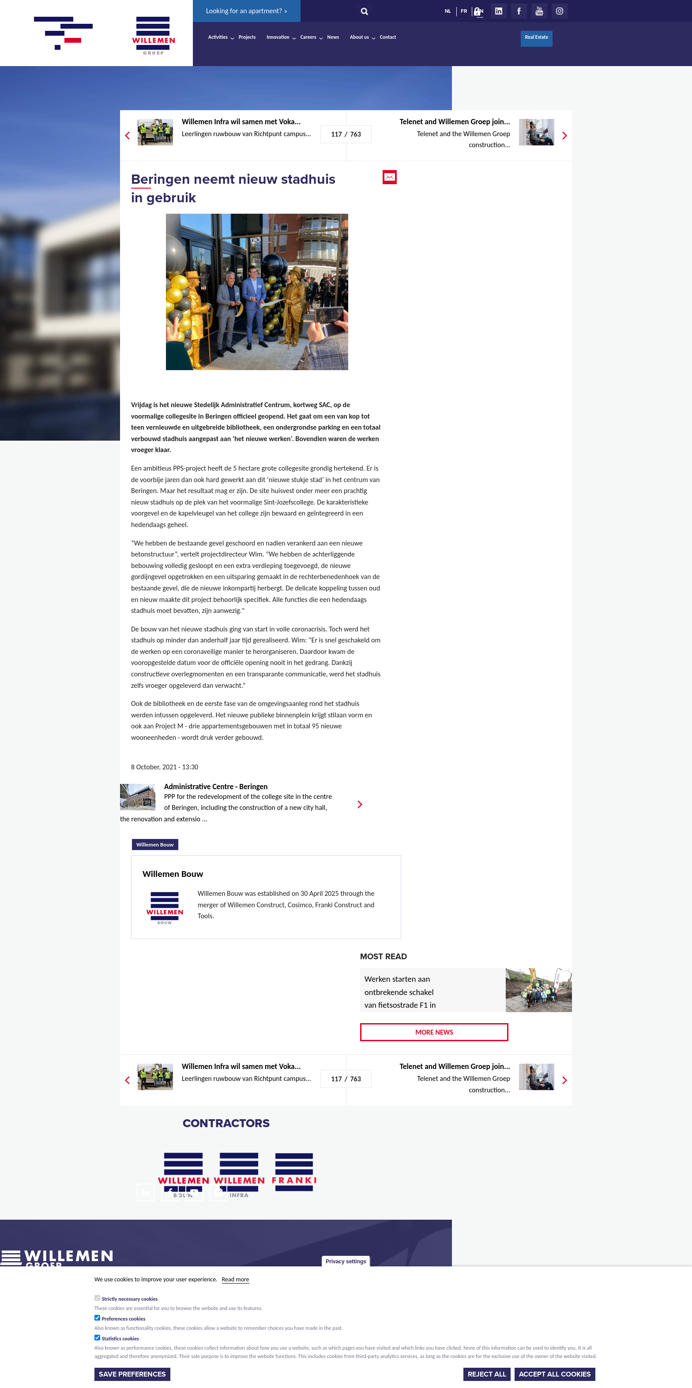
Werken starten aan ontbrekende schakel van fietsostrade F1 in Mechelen (400, 999)
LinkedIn (499, 11)
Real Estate (536, 37)
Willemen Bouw (157, 843)
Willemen (153, 35)
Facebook (519, 11)
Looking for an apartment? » (246, 11)
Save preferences (132, 1374)
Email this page (391, 177)
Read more (235, 1279)
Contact (388, 37)
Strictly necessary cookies (130, 1299)
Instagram (560, 11)
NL (448, 11)
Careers (308, 37)
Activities (218, 37)
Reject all (487, 1374)
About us (359, 37)
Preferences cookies (124, 1319)
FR (464, 11)
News (333, 37)
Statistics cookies (120, 1339)
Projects (247, 37)
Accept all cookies (555, 1374)
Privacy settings (346, 1261)
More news (434, 1032)
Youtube (539, 11)
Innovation (278, 37)
